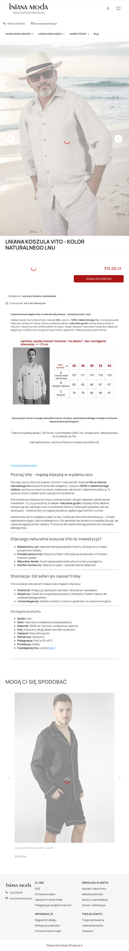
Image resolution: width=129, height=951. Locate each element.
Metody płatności (92, 894)
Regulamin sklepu (46, 920)
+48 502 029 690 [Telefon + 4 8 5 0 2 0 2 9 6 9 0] (15, 23)
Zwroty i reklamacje (93, 905)
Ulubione (87, 931)
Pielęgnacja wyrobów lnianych (53, 905)
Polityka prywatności (47, 925)
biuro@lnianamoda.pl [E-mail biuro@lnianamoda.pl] (45, 23)
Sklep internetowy (63, 945)
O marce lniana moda (48, 931)
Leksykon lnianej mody (48, 899)
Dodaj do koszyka (98, 279)
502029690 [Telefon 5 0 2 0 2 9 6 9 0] (16, 892)
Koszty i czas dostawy (95, 899)
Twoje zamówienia (93, 920)
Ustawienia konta (92, 925)
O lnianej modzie (45, 894)
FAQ (37, 888)
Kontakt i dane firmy (94, 888)
